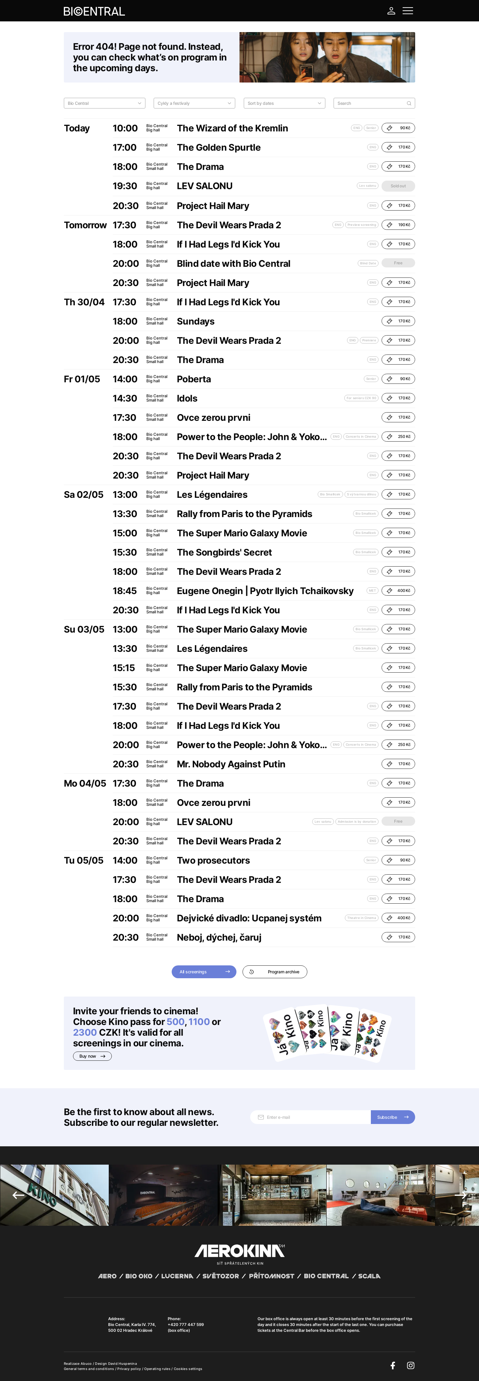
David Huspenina (122, 1363)
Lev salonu (367, 185)
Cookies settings (188, 1369)
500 (175, 1021)
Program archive (274, 971)
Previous (18, 1195)
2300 (85, 1032)
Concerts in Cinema (361, 436)
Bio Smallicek (330, 494)
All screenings (193, 971)
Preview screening (362, 224)
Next (461, 1195)
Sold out (398, 185)
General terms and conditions (89, 1369)
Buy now (92, 1056)
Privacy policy (129, 1369)
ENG (356, 128)
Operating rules (157, 1369)
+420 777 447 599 (186, 1324)
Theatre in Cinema (361, 918)
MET (372, 590)
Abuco (86, 1363)
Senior (371, 128)
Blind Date (368, 263)
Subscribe (387, 1117)
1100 (199, 1021)
